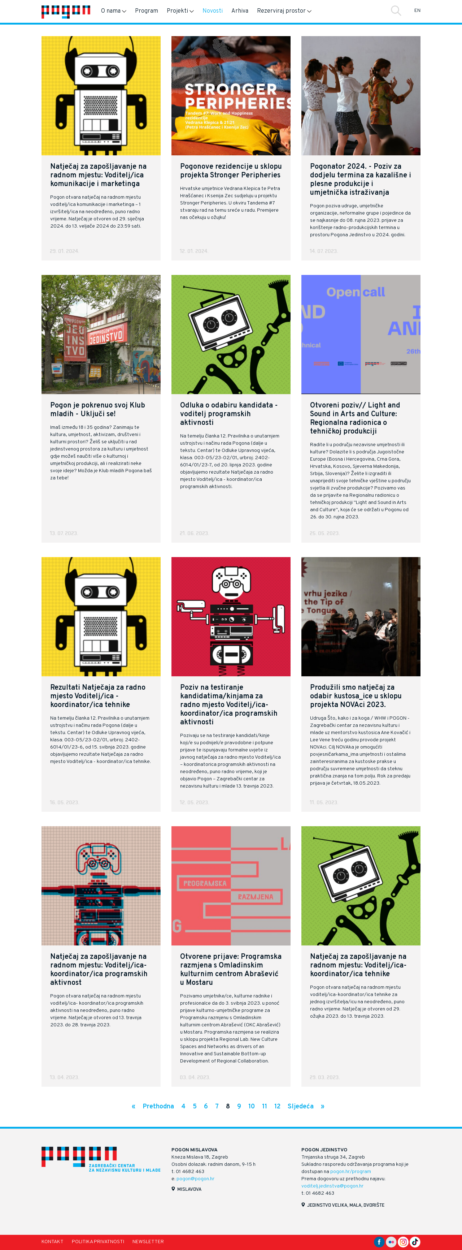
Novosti (212, 11)
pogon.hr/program (350, 1172)
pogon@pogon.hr (195, 1179)
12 (277, 1107)
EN (417, 11)
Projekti (180, 11)
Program (146, 11)
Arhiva (239, 11)
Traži (396, 10)
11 (264, 1107)
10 (251, 1107)
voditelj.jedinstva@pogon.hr (332, 1186)
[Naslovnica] (66, 11)
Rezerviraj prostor (284, 11)
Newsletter (148, 1242)
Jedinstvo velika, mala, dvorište (345, 1205)
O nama (113, 11)
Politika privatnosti (98, 1242)
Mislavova (189, 1189)
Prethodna (158, 1107)
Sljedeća (301, 1107)
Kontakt (53, 1242)
